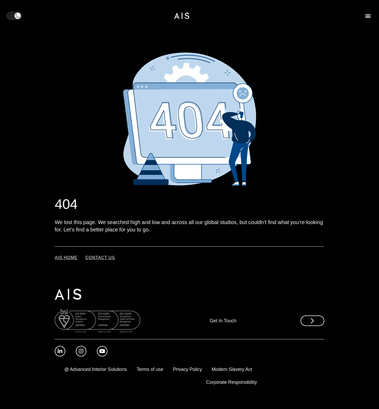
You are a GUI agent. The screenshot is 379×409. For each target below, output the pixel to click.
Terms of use (198, 369)
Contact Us (100, 257)
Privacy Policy (237, 369)
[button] (368, 16)
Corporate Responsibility (231, 382)
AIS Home (66, 257)
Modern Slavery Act (174, 382)
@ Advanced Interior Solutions (142, 369)
